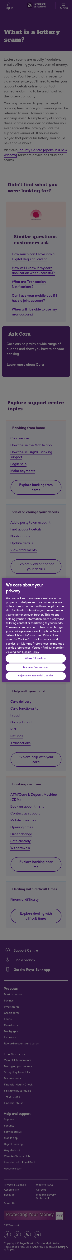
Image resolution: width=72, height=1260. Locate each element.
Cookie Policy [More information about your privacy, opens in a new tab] (30, 652)
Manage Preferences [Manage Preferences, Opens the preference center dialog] (35, 667)
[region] (36, 630)
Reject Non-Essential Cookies (36, 676)
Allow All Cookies (35, 658)
